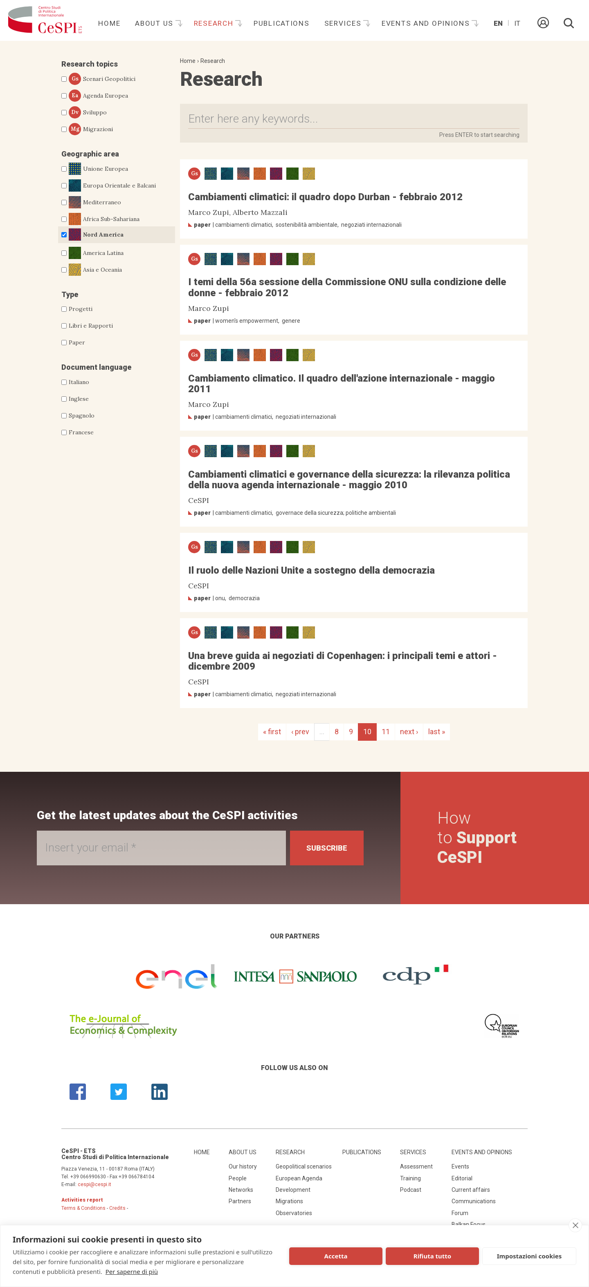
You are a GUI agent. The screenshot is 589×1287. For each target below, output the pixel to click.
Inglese (79, 398)
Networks (241, 1189)
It (517, 23)
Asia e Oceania (95, 270)
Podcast (410, 1189)
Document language (96, 367)
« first (272, 731)
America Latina (96, 253)
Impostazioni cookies (529, 1256)
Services (344, 23)
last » (436, 731)
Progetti (80, 309)
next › (409, 731)
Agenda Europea (98, 95)
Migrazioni (91, 129)
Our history (243, 1166)
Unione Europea (98, 169)
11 (386, 731)
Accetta (336, 1256)
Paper (77, 342)
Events (460, 1166)
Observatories (294, 1213)
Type (69, 294)
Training (410, 1178)
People (238, 1178)
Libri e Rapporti (91, 325)
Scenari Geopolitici (102, 79)
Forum (460, 1213)
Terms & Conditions (83, 1208)
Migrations (289, 1201)
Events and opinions (427, 23)
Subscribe (326, 848)
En (498, 23)
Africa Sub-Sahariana (104, 219)
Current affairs (471, 1189)
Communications (474, 1201)
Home (109, 23)
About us (155, 23)
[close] (575, 1225)
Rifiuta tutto (432, 1256)
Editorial (462, 1178)
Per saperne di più (132, 1271)
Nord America (96, 234)
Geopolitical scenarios (304, 1166)
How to (477, 838)
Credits (117, 1208)
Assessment (416, 1166)
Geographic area (90, 154)
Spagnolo (81, 415)
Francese (81, 432)
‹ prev (300, 731)
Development (293, 1189)
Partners (240, 1201)
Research (215, 23)
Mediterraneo (95, 202)
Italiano (79, 382)
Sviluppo (88, 112)
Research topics (89, 64)
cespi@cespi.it (94, 1184)
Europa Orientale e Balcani (112, 185)
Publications (282, 23)
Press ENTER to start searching (479, 135)
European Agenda (299, 1178)
